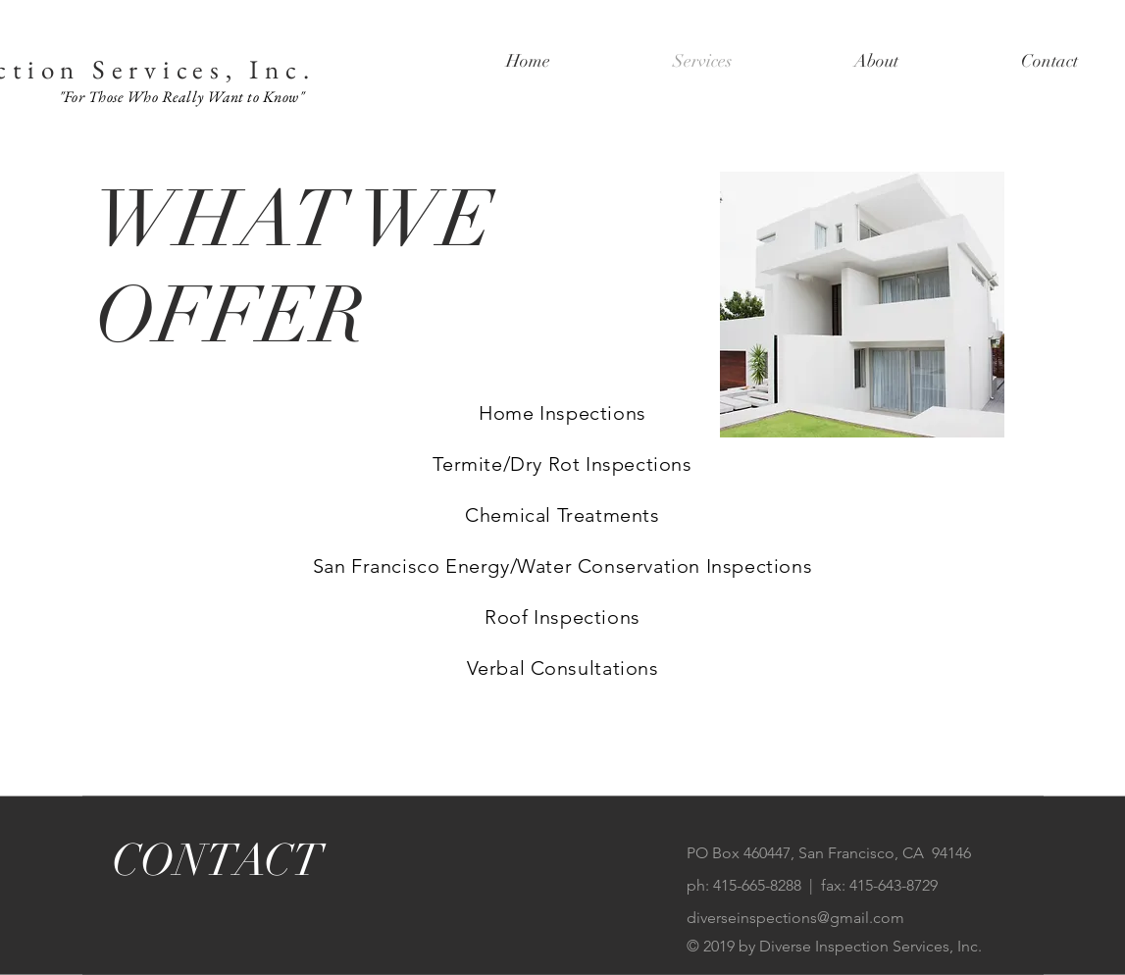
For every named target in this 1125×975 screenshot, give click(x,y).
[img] (862, 304)
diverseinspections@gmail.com (795, 917)
